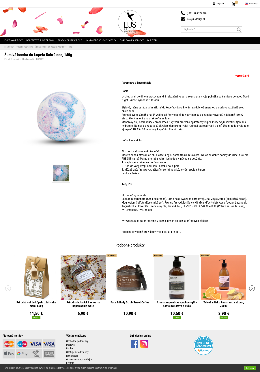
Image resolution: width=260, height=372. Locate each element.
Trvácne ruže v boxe (70, 40)
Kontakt (70, 363)
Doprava (70, 344)
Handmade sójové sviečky (100, 40)
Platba (69, 348)
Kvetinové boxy (13, 40)
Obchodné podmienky (77, 341)
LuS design (9, 47)
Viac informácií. (110, 368)
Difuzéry (152, 40)
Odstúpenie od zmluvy (77, 352)
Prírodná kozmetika (24, 47)
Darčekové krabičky (132, 40)
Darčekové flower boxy (40, 40)
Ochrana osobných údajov (79, 359)
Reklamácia (72, 355)
